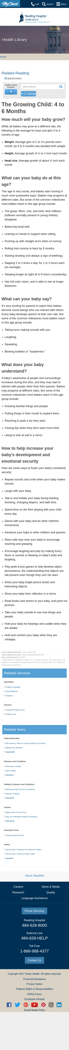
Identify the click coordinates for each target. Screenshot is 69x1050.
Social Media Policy (34, 1010)
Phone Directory (34, 910)
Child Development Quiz (15, 835)
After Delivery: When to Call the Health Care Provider (26, 743)
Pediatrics (9, 696)
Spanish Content (14, 78)
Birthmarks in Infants (13, 766)
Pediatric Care (11, 714)
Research (18, 892)
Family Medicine (12, 691)
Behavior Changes (13, 794)
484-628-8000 (34, 925)
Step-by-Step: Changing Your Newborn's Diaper (24, 849)
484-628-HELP (34, 938)
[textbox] (38, 86)
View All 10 (10, 821)
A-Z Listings (28, 93)
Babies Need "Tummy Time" (16, 812)
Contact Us (34, 960)
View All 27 (10, 798)
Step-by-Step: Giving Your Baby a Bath (20, 854)
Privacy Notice (34, 984)
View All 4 (9, 775)
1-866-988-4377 (34, 951)
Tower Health (32, 974)
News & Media (51, 886)
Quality (50, 892)
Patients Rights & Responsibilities (34, 989)
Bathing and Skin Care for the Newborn (20, 789)
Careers (18, 886)
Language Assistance (34, 898)
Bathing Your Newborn (14, 748)
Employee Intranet (35, 999)
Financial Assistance (34, 979)
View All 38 (10, 752)
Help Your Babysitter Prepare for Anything (21, 817)
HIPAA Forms (34, 994)
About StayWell (34, 875)
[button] (11, 92)
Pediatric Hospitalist (13, 687)
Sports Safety (11, 771)
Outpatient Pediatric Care (15, 710)
